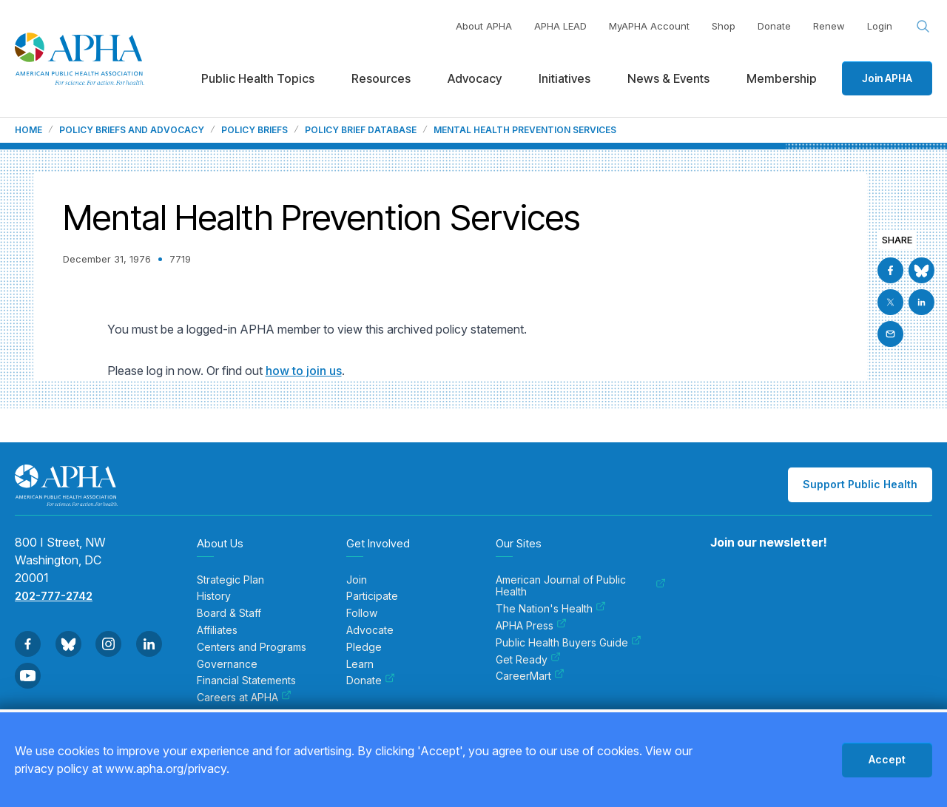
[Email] (890, 334)
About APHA (484, 26)
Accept (887, 759)
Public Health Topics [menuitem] (257, 78)
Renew (829, 26)
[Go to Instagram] (108, 644)
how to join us (304, 370)
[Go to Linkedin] (921, 302)
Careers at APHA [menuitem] (244, 697)
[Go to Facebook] (890, 270)
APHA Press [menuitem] (531, 626)
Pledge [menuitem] (364, 647)
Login (879, 26)
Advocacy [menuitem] (475, 78)
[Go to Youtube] (28, 676)
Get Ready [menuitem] (528, 660)
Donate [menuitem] (370, 680)
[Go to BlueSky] (921, 270)
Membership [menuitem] (782, 78)
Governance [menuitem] (227, 664)
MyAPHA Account (649, 26)
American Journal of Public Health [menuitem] (581, 586)
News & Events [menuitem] (668, 78)
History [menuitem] (214, 596)
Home (28, 130)
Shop (723, 26)
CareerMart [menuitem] (530, 676)
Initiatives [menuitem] (564, 78)
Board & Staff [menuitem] (229, 613)
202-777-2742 (53, 596)
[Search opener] (923, 27)
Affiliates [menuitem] (217, 630)
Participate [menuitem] (372, 596)
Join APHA (887, 78)
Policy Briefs (254, 130)
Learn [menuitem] (360, 664)
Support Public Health (860, 484)
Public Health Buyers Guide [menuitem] (568, 643)
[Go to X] (890, 302)
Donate (774, 26)
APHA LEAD (560, 26)
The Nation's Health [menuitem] (551, 609)
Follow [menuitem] (361, 613)
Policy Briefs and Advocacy (131, 130)
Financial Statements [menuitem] (246, 680)
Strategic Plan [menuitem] (230, 580)
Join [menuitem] (356, 580)
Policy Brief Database (361, 130)
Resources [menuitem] (381, 78)
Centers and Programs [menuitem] (251, 647)
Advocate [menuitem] (370, 630)
